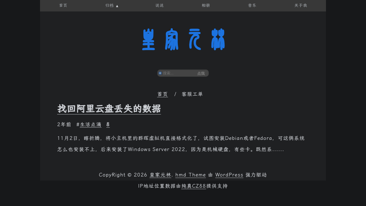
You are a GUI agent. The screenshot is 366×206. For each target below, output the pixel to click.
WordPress (229, 175)
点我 (201, 73)
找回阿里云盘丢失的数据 (109, 108)
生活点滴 (91, 124)
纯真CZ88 (193, 186)
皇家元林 (183, 39)
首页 (162, 94)
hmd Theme (190, 175)
